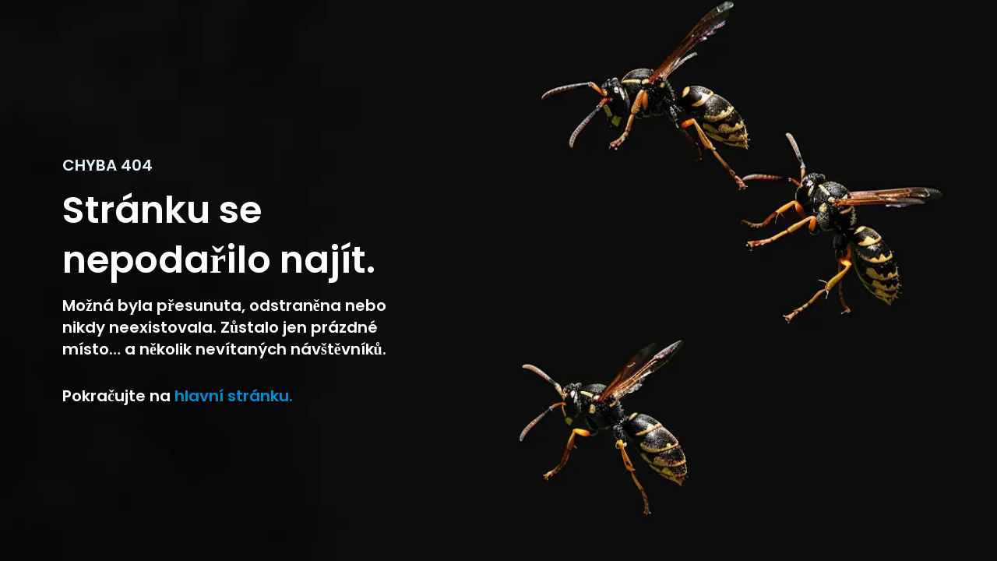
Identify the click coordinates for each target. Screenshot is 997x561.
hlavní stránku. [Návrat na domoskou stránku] (232, 396)
